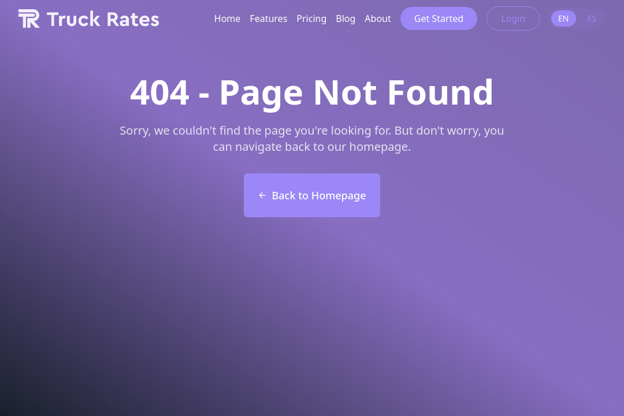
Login (513, 18)
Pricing (311, 18)
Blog (345, 18)
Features (268, 18)
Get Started (438, 18)
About (378, 18)
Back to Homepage (312, 195)
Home (227, 18)
